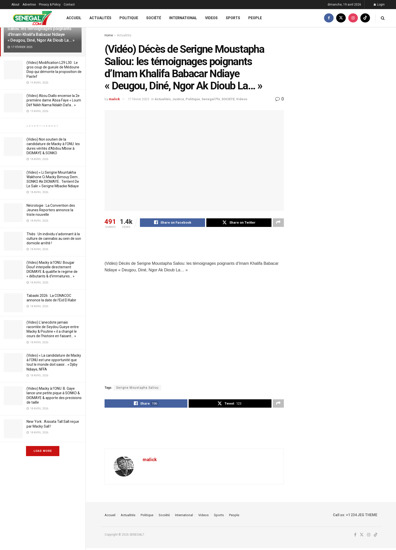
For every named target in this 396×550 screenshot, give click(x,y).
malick (114, 99)
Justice (178, 99)
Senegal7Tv (211, 99)
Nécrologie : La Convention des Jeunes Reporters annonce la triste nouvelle (51, 210)
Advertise (29, 4)
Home (109, 35)
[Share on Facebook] (172, 223)
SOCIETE (228, 99)
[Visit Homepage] (32, 18)
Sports (233, 18)
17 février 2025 (138, 99)
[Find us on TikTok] (365, 18)
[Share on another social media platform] (278, 223)
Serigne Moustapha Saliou (137, 388)
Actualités (100, 18)
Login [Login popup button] (379, 4)
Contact (69, 4)
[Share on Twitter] (238, 223)
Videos (211, 18)
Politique (128, 18)
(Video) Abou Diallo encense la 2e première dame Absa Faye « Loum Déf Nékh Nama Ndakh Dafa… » (54, 100)
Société (153, 18)
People (255, 18)
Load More (43, 451)
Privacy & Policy (50, 4)
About (15, 4)
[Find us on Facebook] (329, 18)
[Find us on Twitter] (341, 18)
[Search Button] (383, 18)
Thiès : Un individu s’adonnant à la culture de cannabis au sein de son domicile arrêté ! (54, 238)
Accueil (73, 18)
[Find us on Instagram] (353, 18)
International (183, 18)
